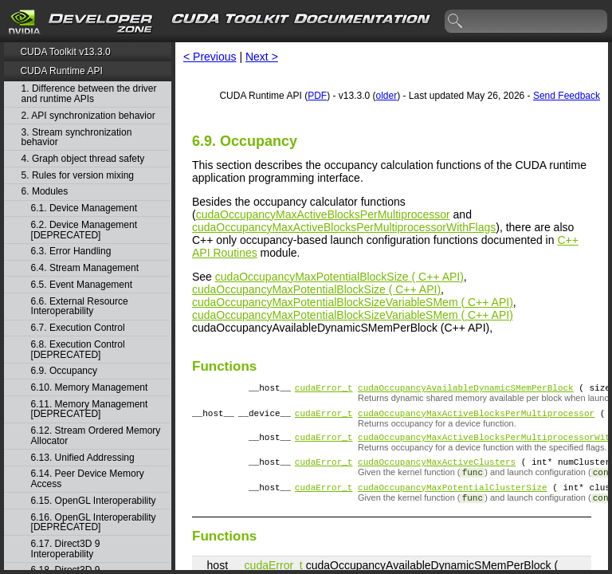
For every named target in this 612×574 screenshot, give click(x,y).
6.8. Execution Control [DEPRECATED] (78, 350)
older (386, 95)
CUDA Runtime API (61, 71)
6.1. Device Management (84, 208)
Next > (261, 56)
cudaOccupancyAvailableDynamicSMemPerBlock (466, 389)
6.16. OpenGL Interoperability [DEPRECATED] (93, 523)
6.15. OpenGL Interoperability (93, 501)
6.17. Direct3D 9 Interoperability (65, 549)
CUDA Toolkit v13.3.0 (65, 51)
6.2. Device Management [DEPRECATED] (84, 230)
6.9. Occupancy (64, 371)
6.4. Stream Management (85, 268)
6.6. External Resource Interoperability (79, 306)
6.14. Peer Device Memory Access (87, 479)
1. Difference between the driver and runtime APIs (89, 94)
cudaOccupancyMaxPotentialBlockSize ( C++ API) (339, 276)
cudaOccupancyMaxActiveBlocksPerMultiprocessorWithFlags (344, 227)
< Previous (210, 56)
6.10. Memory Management (89, 388)
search (456, 21)
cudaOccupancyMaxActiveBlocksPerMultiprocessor (323, 214)
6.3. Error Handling (71, 251)
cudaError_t (324, 389)
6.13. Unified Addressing (83, 458)
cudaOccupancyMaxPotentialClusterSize (452, 499)
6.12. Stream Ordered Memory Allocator (96, 436)
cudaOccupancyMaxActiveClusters (437, 471)
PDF (317, 95)
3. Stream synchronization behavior (77, 137)
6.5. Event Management (81, 285)
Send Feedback (566, 95)
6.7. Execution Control (78, 328)
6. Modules (45, 192)
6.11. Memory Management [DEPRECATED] (89, 409)
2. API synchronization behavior (88, 116)
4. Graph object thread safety (83, 159)
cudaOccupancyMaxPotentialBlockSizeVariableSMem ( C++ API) (352, 302)
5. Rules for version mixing (78, 176)
